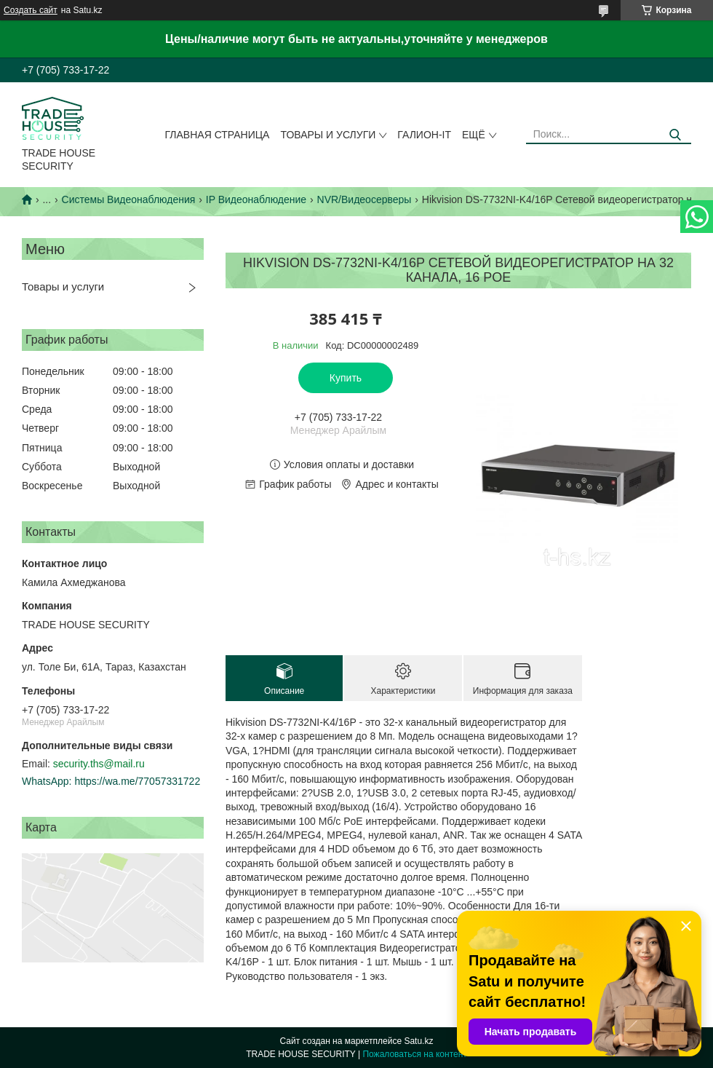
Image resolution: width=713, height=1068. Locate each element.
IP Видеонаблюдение (256, 199)
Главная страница (217, 135)
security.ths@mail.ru (99, 764)
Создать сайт (30, 10)
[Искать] (674, 135)
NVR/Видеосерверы (364, 199)
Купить (346, 378)
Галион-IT (424, 135)
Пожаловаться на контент (414, 1054)
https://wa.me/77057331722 (137, 781)
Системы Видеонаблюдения (129, 199)
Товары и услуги (327, 135)
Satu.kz (418, 1041)
